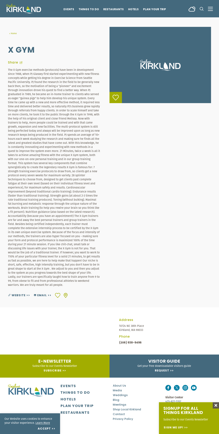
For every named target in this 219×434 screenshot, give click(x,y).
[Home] (23, 9)
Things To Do (89, 9)
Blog (116, 400)
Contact (119, 414)
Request (162, 371)
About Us (119, 385)
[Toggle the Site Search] (201, 9)
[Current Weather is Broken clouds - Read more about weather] (192, 9)
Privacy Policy (123, 419)
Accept (44, 429)
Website (17, 295)
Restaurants (113, 9)
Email (40, 295)
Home (13, 33)
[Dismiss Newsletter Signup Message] (216, 405)
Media (117, 390)
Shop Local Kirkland (127, 409)
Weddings (120, 395)
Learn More (42, 423)
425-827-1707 (173, 401)
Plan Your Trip (154, 9)
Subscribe (53, 371)
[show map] (66, 295)
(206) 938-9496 (130, 342)
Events (69, 9)
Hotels (133, 9)
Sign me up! (173, 428)
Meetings (119, 405)
